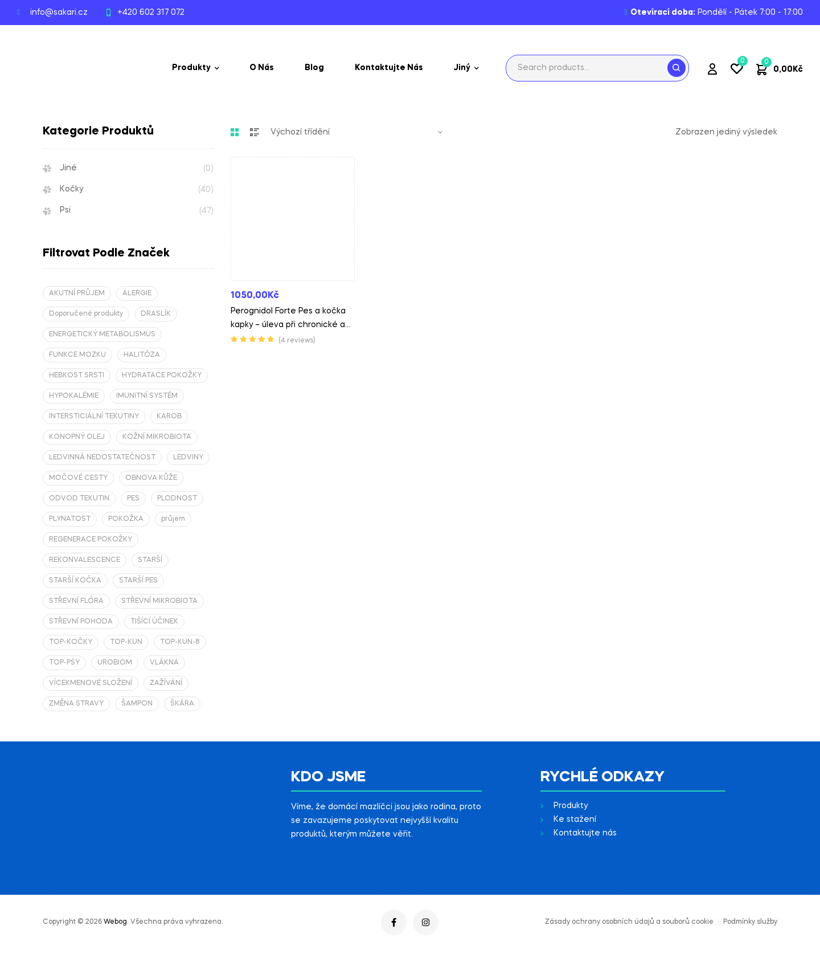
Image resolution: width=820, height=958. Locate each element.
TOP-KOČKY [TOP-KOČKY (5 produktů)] (70, 642)
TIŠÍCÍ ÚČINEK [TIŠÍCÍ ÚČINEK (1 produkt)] (154, 621)
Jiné (68, 168)
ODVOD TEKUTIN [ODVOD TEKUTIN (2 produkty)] (79, 498)
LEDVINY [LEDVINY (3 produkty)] (188, 457)
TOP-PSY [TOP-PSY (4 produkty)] (64, 662)
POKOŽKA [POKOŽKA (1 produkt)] (126, 519)
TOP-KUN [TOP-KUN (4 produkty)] (126, 642)
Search (676, 68)
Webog (115, 922)
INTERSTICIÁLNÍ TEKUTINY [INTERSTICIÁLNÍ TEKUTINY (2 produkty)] (94, 416)
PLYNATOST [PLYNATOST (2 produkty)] (70, 519)
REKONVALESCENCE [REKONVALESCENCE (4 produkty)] (84, 560)
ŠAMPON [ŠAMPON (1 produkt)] (137, 703)
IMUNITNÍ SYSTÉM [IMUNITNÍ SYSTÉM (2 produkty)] (147, 396)
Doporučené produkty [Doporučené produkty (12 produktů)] (86, 314)
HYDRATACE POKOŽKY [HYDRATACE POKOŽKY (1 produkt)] (162, 375)
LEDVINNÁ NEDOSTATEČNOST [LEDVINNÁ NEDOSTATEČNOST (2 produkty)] (102, 457)
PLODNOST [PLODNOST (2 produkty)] (177, 498)
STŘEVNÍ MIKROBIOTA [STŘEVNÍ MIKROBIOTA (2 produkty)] (159, 601)
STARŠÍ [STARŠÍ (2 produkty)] (150, 560)
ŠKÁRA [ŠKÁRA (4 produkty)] (182, 703)
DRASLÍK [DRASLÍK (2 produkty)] (156, 314)
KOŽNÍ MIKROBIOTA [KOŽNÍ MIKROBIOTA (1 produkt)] (156, 437)
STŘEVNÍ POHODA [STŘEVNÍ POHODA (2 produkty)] (81, 621)
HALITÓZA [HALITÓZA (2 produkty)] (142, 355)
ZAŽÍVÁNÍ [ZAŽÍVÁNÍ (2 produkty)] (166, 683)
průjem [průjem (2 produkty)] (173, 519)
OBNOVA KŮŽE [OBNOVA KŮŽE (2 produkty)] (151, 478)
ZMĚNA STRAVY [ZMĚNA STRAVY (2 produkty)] (76, 703)
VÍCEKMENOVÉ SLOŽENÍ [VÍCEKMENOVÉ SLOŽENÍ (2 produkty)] (90, 683)
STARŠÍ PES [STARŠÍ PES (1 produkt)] (138, 580)
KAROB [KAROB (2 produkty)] (169, 416)
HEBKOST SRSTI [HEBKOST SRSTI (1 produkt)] (76, 375)
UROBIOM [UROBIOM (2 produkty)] (114, 662)
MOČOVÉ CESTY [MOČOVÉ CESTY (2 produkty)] (78, 478)
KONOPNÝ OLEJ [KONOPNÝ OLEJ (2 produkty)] (77, 437)
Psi (65, 210)
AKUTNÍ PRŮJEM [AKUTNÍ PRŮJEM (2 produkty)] (77, 293)
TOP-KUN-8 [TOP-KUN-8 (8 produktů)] (180, 642)
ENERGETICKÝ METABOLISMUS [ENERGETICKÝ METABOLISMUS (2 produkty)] (102, 334)
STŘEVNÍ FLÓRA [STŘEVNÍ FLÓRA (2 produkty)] (76, 601)
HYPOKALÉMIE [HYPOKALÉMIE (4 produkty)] (74, 396)
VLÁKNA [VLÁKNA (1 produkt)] (164, 662)
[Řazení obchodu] (356, 132)
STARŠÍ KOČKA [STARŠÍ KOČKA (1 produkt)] (75, 580)
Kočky (71, 189)
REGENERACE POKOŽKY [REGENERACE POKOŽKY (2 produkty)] (90, 539)
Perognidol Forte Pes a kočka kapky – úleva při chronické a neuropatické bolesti (288, 325)
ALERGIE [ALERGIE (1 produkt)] (136, 293)
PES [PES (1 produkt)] (133, 498)
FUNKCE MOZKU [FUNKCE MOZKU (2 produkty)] (77, 355)
